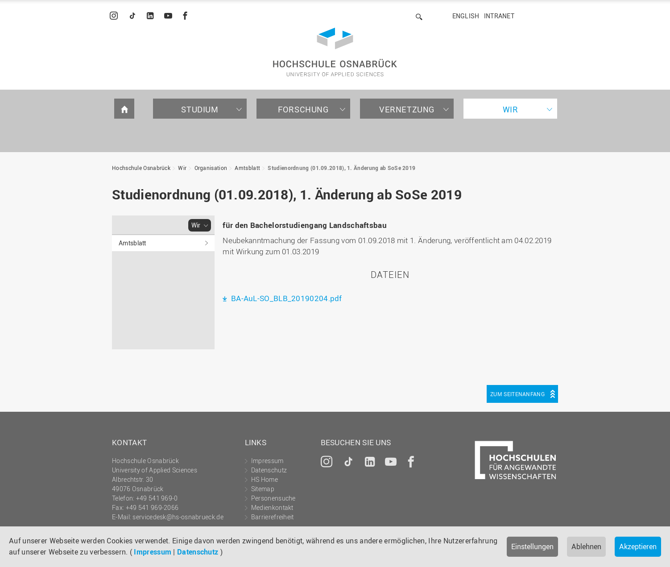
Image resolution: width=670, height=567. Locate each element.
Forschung (303, 109)
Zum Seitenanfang (517, 393)
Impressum (152, 552)
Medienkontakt (272, 507)
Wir (510, 109)
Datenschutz (197, 552)
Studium (199, 109)
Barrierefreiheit (272, 517)
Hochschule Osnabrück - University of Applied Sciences (335, 52)
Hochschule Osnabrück (141, 167)
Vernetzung (406, 109)
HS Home (264, 479)
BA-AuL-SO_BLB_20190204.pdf (285, 298)
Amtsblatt (247, 167)
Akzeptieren (638, 546)
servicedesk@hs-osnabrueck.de (177, 517)
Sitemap (262, 488)
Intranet (499, 16)
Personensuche (273, 498)
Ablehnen (586, 546)
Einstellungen (532, 546)
